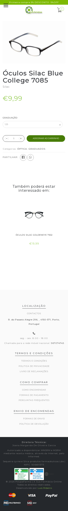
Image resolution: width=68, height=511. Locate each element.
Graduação (10, 117)
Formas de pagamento (34, 395)
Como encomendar (34, 390)
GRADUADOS (36, 148)
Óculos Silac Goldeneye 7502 (34, 235)
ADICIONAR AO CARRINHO (46, 138)
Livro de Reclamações (34, 371)
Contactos (34, 313)
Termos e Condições (34, 361)
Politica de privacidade (34, 366)
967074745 (57, 343)
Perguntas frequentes (34, 400)
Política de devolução (34, 424)
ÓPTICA (22, 148)
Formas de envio (34, 418)
